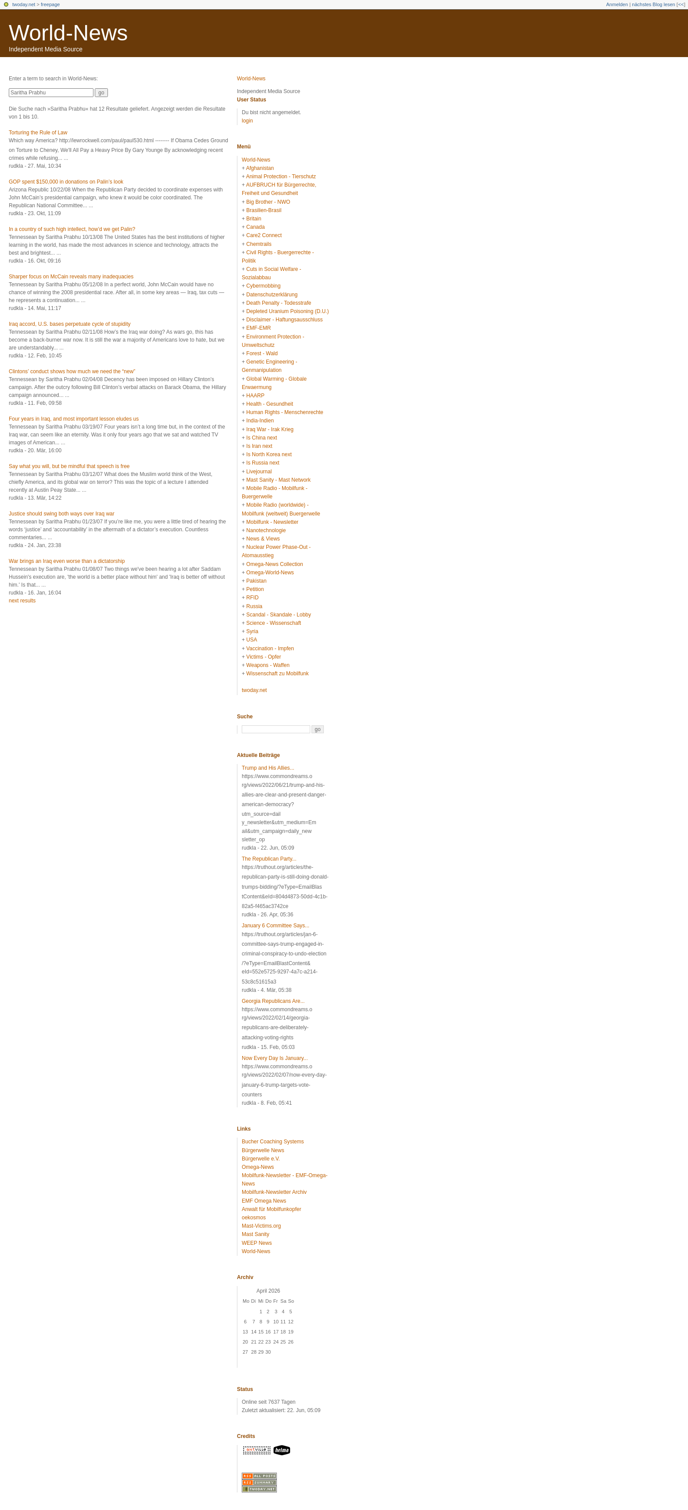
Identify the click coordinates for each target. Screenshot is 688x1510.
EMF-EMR (258, 328)
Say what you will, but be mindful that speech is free (69, 466)
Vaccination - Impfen (270, 648)
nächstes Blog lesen (653, 4)
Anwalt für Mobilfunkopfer (271, 1209)
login (247, 121)
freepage (50, 4)
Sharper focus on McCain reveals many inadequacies (71, 277)
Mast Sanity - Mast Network (278, 480)
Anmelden (617, 4)
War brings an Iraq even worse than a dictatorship (67, 561)
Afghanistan (260, 168)
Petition (255, 589)
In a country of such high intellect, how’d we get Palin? (72, 229)
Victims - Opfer (263, 657)
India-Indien (260, 421)
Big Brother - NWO (268, 202)
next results (22, 601)
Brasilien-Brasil (263, 210)
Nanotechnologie (266, 530)
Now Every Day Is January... (275, 1058)
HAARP (255, 396)
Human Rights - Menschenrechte (284, 412)
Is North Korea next (268, 454)
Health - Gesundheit (269, 404)
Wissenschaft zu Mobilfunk (277, 673)
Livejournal (259, 471)
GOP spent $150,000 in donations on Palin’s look (66, 182)
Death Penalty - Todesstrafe (278, 303)
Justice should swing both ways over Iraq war (62, 514)
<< (681, 4)
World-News (68, 33)
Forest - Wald (262, 353)
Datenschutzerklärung (271, 295)
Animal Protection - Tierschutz (281, 176)
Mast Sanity (255, 1234)
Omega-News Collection (274, 564)
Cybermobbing (263, 286)
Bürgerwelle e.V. (261, 1159)
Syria (252, 631)
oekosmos (254, 1217)
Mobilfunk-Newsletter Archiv (274, 1192)
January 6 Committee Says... (275, 926)
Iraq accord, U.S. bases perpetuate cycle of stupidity (69, 324)
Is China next (261, 438)
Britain (253, 219)
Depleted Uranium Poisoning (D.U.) (287, 311)
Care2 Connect (264, 235)
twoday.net (23, 4)
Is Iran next (259, 446)
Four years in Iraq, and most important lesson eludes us (74, 419)
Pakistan (256, 581)
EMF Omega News (264, 1201)
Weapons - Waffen (268, 665)
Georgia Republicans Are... (273, 1001)
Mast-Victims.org (261, 1226)
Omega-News (258, 1167)
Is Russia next (262, 463)
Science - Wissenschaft (273, 623)
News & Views (263, 539)
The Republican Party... (269, 859)
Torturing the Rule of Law (38, 133)
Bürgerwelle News (263, 1150)
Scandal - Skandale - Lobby (278, 615)
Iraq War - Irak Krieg (270, 429)
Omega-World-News (270, 572)
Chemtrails (258, 244)
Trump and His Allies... (268, 768)
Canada (255, 227)
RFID (252, 598)
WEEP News (257, 1243)
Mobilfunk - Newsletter (272, 522)
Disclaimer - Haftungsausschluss (284, 320)
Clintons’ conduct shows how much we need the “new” (72, 371)
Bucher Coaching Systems (273, 1142)
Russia (254, 606)
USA (251, 640)
